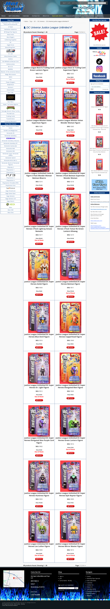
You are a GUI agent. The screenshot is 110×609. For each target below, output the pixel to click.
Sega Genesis (11, 196)
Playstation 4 (11, 180)
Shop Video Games (10, 124)
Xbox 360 (10, 210)
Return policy (17, 604)
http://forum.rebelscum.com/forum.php (100, 201)
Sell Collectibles (14, 16)
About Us (46, 16)
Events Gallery (89, 16)
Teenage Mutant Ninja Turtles (10, 111)
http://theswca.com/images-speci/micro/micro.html (97, 215)
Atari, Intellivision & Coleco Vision (10, 127)
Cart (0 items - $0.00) (77, 3)
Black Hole (10, 34)
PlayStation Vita (10, 185)
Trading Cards (10, 116)
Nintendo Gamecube (10, 146)
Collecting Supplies (10, 40)
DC (10, 42)
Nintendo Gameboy (11, 136)
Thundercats (10, 113)
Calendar (26, 16)
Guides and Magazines (10, 130)
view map (34, 592)
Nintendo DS (10, 133)
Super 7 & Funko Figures (10, 104)
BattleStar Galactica (10, 29)
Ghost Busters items (10, 56)
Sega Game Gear (10, 193)
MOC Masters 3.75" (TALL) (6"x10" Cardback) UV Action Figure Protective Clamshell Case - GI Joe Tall (99, 127)
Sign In (64, 3)
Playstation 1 (11, 170)
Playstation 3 (11, 178)
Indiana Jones (10, 64)
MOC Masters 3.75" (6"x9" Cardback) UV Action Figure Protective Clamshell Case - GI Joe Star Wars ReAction (99, 150)
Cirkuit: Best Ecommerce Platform (10, 605)
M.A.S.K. (10, 66)
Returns (100, 16)
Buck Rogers (10, 37)
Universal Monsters (11, 121)
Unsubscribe (105, 89)
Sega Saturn (10, 201)
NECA (10, 77)
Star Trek (10, 92)
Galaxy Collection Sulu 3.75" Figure (99, 107)
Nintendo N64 (10, 148)
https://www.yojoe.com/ (96, 220)
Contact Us (36, 16)
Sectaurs (10, 87)
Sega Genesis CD (10, 198)
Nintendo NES (10, 151)
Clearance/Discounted (73, 16)
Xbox (10, 207)
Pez (11, 79)
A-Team (10, 27)
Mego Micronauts (10, 74)
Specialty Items (57, 16)
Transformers (10, 119)
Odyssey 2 (10, 167)
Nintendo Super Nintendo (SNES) (10, 154)
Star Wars (11, 102)
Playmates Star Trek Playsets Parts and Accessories (10, 23)
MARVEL (10, 69)
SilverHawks (10, 90)
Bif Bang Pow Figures (10, 32)
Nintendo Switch (10, 158)
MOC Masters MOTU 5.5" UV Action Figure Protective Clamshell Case (99, 171)
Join (69, 3)
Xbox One (11, 212)
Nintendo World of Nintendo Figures (10, 163)
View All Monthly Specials (99, 45)
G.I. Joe (10, 54)
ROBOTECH (10, 84)
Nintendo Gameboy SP (10, 143)
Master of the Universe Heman (10, 72)
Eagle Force (10, 45)
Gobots (10, 59)
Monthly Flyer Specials (93, 578)
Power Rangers (10, 82)
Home (3, 16)
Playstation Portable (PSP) (11, 183)
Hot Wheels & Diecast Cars (10, 61)
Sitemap (23, 604)
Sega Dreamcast (11, 191)
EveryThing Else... (10, 47)
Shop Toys (10, 20)
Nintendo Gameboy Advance (10, 141)
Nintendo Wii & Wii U (10, 160)
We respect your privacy (7, 604)
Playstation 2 (11, 172)
